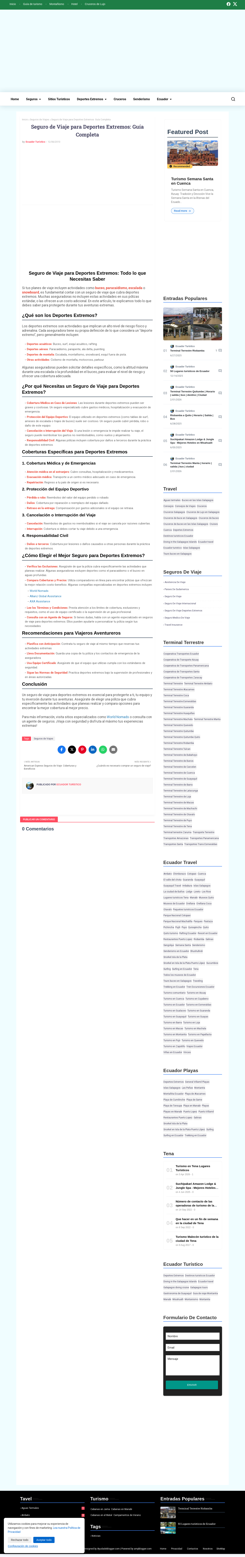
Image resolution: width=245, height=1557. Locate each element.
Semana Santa (183, 945)
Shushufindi (196, 951)
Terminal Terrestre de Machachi (180, 808)
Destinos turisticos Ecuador (178, 536)
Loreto (197, 892)
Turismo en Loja (191, 1022)
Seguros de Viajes (39, 119)
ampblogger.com (143, 1551)
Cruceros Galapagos (174, 512)
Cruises (214, 524)
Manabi (194, 897)
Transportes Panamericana (204, 838)
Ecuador (162, 99)
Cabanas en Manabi (121, 1512)
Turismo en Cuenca (173, 999)
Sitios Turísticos (59, 99)
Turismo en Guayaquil (174, 1016)
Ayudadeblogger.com (108, 1551)
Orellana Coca (204, 903)
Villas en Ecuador (172, 1052)
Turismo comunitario (174, 993)
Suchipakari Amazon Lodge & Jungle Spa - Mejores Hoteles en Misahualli (196, 1188)
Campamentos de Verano (127, 1518)
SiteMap (220, 1551)
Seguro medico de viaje (177, 618)
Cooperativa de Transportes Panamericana (186, 666)
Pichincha (168, 927)
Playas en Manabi (172, 1111)
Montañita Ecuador (173, 1094)
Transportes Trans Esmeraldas (200, 844)
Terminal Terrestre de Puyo (177, 820)
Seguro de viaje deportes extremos (183, 610)
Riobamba (199, 939)
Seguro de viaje (173, 596)
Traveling (198, 981)
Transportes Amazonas (176, 838)
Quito (206, 927)
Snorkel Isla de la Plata (175, 957)
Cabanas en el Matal (101, 1518)
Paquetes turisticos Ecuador (188, 909)
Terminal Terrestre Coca (176, 695)
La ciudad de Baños (174, 892)
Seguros (32, 99)
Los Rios (206, 892)
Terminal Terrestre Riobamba (187, 350)
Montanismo (191, 1299)
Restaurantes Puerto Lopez (177, 939)
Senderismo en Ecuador (176, 951)
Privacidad (176, 1551)
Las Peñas (187, 1088)
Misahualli (177, 1299)
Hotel (74, 4)
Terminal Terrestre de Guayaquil (180, 779)
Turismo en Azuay (196, 993)
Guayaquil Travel (172, 886)
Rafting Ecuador (187, 933)
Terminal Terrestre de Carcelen (179, 767)
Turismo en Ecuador (174, 1005)
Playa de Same (194, 1100)
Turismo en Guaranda (198, 1011)
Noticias (96, 1539)
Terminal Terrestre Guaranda (178, 707)
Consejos (168, 506)
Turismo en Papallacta (200, 1034)
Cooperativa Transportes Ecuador (181, 654)
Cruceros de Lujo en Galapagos (203, 512)
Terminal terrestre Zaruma (177, 832)
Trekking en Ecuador (174, 987)
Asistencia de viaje (175, 582)
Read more (182, 211)
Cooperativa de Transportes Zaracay (182, 677)
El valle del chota (172, 880)
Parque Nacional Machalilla (177, 921)
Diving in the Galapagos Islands (180, 542)
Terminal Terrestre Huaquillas (179, 713)
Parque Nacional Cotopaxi (177, 915)
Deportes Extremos (90, 99)
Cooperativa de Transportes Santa (181, 672)
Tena (195, 969)
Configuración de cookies (23, 1546)
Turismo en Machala (195, 1028)
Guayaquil (199, 880)
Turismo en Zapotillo (174, 1046)
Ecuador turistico (172, 548)
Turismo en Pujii (171, 1040)
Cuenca (167, 530)
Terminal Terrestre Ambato (198, 683)
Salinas (209, 939)
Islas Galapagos (191, 548)
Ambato (167, 874)
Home (15, 99)
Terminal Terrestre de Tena (177, 826)
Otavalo (167, 909)
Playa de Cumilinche (174, 1100)
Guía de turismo (32, 4)
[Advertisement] (122, 51)
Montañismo (56, 4)
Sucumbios (212, 963)
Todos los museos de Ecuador (179, 975)
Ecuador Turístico (35, 141)
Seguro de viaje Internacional (180, 603)
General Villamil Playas (197, 1082)
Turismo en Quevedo (193, 1040)
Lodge (189, 892)
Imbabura (187, 886)
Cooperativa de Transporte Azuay (181, 660)
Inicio (13, 4)
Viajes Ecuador (194, 1046)
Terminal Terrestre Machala (178, 719)
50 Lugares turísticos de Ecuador (189, 371)
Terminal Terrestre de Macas (178, 802)
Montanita (199, 1088)
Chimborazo (179, 874)
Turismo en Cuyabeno (196, 999)
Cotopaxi (191, 874)
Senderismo (141, 99)
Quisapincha (195, 927)
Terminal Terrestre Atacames (178, 689)
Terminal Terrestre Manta (207, 719)
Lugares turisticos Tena (176, 897)
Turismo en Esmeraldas (198, 1005)
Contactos (192, 1551)
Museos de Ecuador (174, 903)
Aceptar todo (43, 1539)
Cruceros (120, 99)
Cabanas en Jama (100, 1512)
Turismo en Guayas (198, 1016)
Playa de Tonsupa (172, 1106)
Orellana (190, 903)
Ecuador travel (205, 542)
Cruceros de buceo (209, 518)
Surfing (167, 969)
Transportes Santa (173, 844)
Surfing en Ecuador (182, 969)
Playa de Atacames (195, 1094)
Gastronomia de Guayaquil (177, 1293)
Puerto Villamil (206, 1111)
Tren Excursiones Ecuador (200, 987)
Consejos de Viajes (185, 506)
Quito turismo (170, 933)
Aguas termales (171, 500)
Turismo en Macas (173, 1028)
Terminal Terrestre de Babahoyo (180, 755)
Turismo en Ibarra (172, 1022)
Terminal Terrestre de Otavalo (179, 814)
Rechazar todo (19, 1539)
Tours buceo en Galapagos (177, 554)
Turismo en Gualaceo (174, 1011)
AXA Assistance (40, 601)
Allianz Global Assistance (45, 596)
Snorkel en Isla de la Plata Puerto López (184, 963)
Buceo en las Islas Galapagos (197, 500)
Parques (198, 921)
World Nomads (39, 591)
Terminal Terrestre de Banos (178, 761)
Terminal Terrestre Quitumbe (178, 731)
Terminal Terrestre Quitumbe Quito (181, 737)
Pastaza (208, 921)
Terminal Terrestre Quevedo (178, 725)
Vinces (187, 1052)
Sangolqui (168, 945)
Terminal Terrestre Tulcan (176, 749)
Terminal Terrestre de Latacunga (180, 791)
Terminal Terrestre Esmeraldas (179, 701)
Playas (205, 1106)
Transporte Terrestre (203, 832)
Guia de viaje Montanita (205, 1293)
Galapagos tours (199, 1287)
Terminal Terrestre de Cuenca (179, 773)
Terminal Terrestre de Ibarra (178, 785)
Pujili (177, 927)
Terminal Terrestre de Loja (177, 796)
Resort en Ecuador (207, 933)
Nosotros (208, 1551)
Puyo (184, 927)
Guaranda (188, 880)
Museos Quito (206, 897)
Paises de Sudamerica (177, 589)
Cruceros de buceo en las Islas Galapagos (185, 524)
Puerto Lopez (190, 1111)
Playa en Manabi (192, 1106)
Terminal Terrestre (173, 683)
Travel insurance (173, 625)
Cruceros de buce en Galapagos (180, 518)
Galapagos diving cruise (176, 1287)
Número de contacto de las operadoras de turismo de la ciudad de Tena (195, 1205)
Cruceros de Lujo (95, 4)
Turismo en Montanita (175, 1034)
